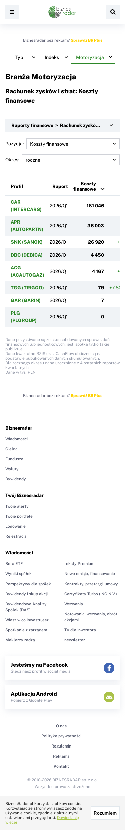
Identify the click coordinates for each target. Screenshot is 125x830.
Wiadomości (16, 439)
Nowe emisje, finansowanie (89, 573)
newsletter (74, 640)
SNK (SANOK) (27, 242)
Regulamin (61, 746)
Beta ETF (14, 563)
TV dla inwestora (80, 630)
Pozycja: (62, 143)
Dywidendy (15, 479)
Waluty (12, 469)
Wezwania (73, 604)
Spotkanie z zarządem (26, 630)
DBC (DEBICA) (27, 255)
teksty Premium (79, 563)
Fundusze (14, 459)
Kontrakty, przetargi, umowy (91, 584)
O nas (61, 726)
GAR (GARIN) (26, 300)
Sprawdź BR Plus (86, 40)
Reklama (61, 756)
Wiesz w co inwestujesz (27, 620)
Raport (60, 186)
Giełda (11, 449)
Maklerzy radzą (20, 640)
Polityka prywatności (61, 736)
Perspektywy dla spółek (28, 584)
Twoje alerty (17, 506)
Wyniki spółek (18, 573)
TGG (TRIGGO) (27, 287)
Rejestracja (16, 536)
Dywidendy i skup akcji (26, 594)
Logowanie (15, 526)
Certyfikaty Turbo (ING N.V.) (90, 594)
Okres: (62, 159)
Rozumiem (105, 813)
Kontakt (61, 766)
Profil (17, 186)
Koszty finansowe (84, 186)
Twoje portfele (19, 516)
